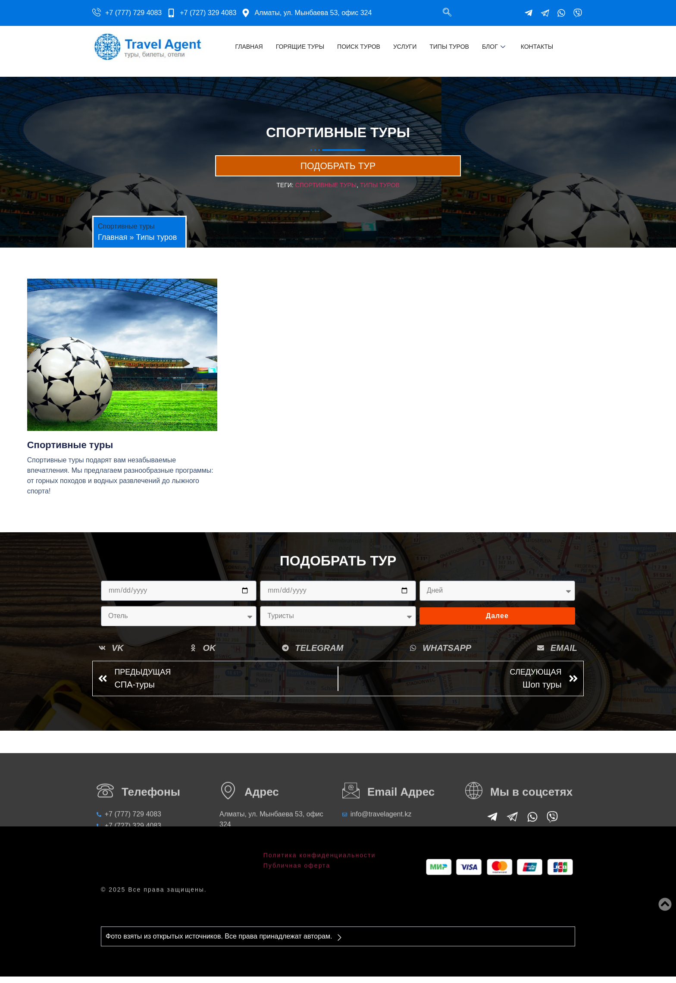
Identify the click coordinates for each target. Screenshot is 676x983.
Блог (493, 46)
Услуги (404, 46)
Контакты (537, 46)
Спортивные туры (326, 191)
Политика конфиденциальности (319, 841)
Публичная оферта (297, 851)
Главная (249, 46)
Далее (497, 622)
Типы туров (449, 46)
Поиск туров (358, 46)
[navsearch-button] (447, 12)
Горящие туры (300, 46)
